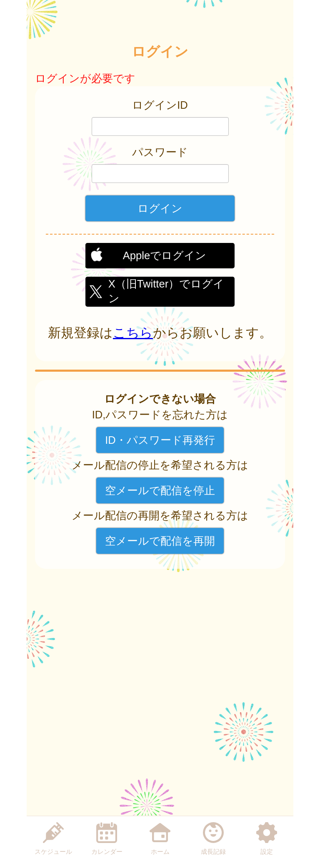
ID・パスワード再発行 (160, 440)
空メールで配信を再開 (160, 541)
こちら (133, 332)
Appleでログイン (164, 255)
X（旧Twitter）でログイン (166, 290)
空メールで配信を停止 (160, 490)
